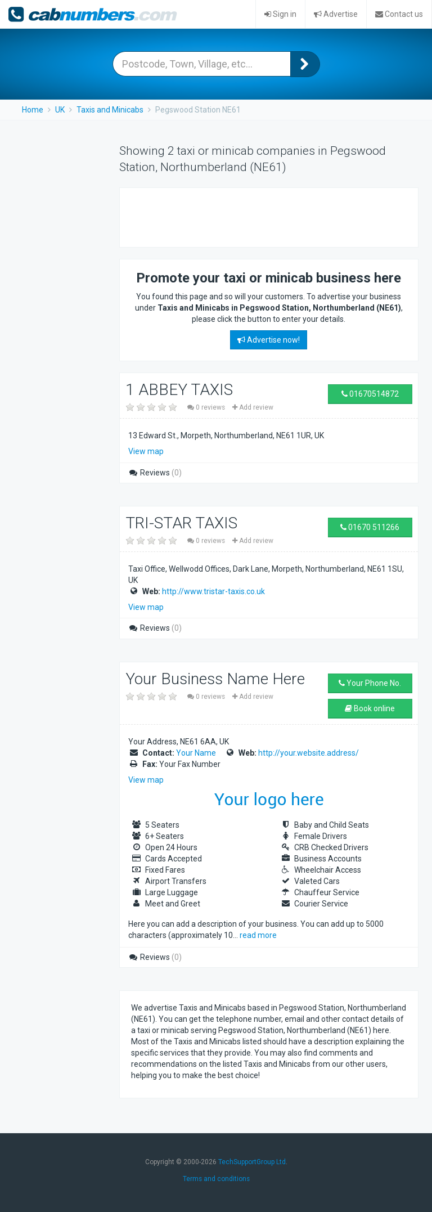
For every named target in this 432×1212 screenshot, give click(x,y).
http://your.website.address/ (308, 752)
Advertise (336, 14)
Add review (252, 407)
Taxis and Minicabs (109, 109)
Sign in (280, 14)
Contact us (399, 14)
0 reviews (207, 407)
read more (258, 935)
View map (146, 451)
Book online (370, 708)
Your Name (196, 752)
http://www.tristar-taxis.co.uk (213, 591)
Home (32, 109)
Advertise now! (268, 339)
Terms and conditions (216, 1179)
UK (60, 109)
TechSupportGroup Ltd (252, 1162)
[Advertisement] (262, 216)
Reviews (155, 472)
